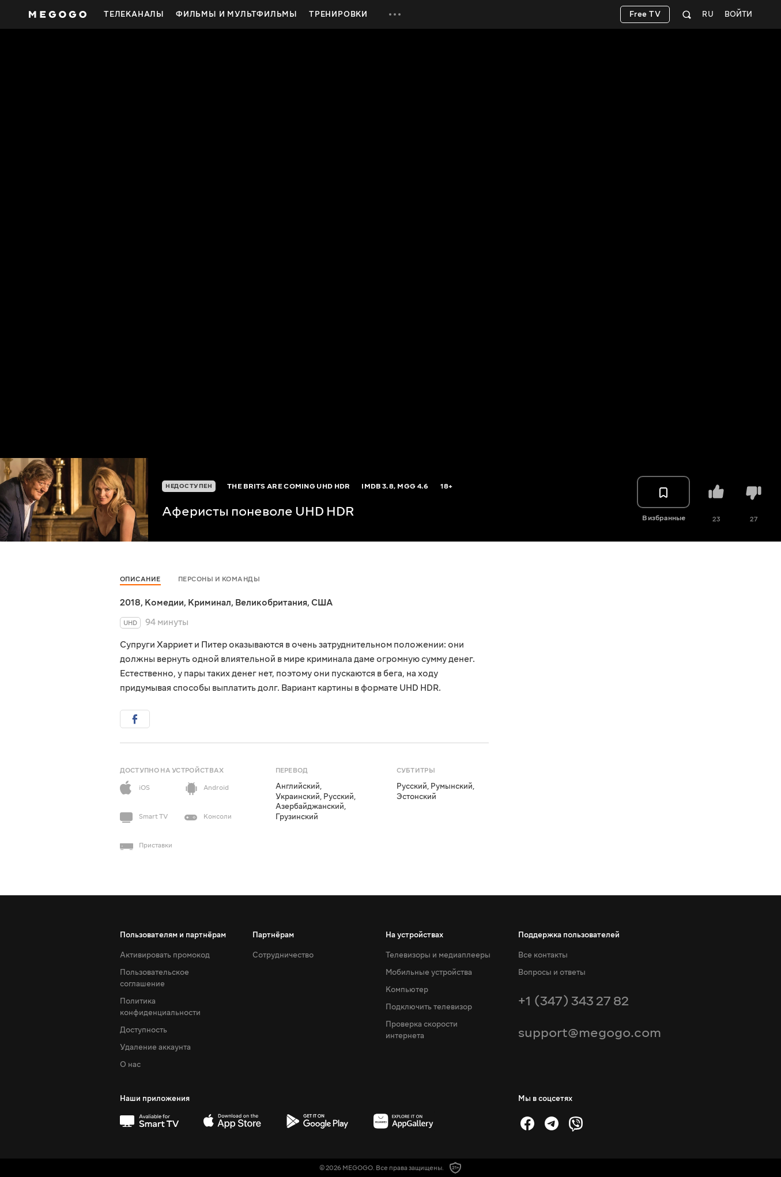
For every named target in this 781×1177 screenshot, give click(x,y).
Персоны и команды (219, 579)
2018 (130, 602)
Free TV (645, 14)
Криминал (209, 602)
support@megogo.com (589, 1033)
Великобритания (271, 602)
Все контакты (543, 955)
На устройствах (414, 935)
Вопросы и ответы (552, 972)
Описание (140, 579)
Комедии (164, 602)
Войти (738, 15)
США (322, 602)
